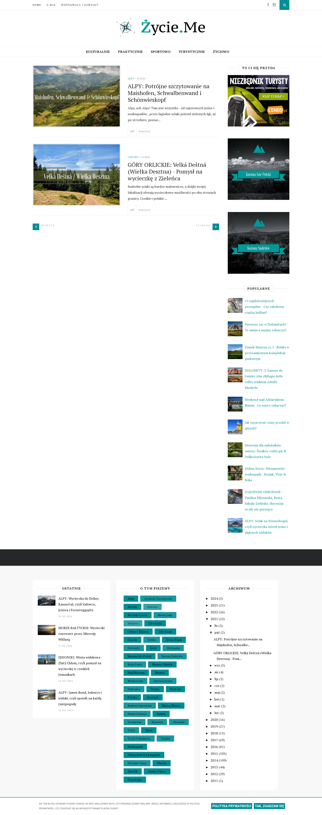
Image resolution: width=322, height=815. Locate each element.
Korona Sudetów (172, 656)
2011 (214, 780)
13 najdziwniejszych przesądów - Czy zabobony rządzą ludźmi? (264, 307)
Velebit (165, 738)
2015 (214, 753)
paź (217, 632)
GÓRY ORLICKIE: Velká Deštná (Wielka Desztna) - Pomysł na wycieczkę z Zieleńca (167, 171)
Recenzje (153, 697)
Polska (132, 697)
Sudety (161, 714)
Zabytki (133, 771)
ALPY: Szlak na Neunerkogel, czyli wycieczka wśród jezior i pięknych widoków (266, 527)
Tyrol (148, 730)
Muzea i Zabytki (162, 664)
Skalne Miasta (171, 705)
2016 (214, 746)
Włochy (162, 763)
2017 (214, 740)
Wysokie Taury (137, 763)
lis (216, 625)
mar (217, 706)
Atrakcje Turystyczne (158, 599)
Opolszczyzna (162, 681)
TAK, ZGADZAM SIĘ (269, 806)
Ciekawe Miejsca (138, 631)
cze (217, 685)
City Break (165, 631)
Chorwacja (155, 623)
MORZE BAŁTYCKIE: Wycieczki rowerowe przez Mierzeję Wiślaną (81, 634)
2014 (214, 760)
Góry (153, 648)
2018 (214, 733)
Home (37, 4)
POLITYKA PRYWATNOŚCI (231, 806)
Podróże (175, 689)
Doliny (151, 640)
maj (217, 692)
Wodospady (135, 747)
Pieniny (155, 689)
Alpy (131, 78)
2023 (214, 605)
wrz (217, 665)
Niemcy (160, 673)
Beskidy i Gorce (137, 615)
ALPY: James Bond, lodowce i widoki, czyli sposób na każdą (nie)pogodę (80, 698)
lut (217, 713)
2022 (214, 612)
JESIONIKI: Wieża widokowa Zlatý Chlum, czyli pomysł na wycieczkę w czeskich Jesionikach (79, 666)
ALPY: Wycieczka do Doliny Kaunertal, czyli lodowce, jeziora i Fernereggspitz (78, 604)
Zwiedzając (135, 779)
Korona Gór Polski (139, 656)
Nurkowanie (135, 681)
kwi (217, 699)
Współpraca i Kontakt (79, 4)
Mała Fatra (135, 664)
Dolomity (134, 648)
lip (216, 679)
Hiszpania (173, 648)
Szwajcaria (134, 722)
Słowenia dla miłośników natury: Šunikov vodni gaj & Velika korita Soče (265, 451)
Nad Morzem (136, 673)
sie (216, 672)
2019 (214, 726)
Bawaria (152, 607)
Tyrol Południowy (139, 738)
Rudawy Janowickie (140, 705)
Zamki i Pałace (157, 771)
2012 (214, 774)
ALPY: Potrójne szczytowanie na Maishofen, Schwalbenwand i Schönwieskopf (168, 92)
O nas (51, 4)
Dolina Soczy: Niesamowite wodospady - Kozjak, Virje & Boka (265, 474)
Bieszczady (165, 615)
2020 (214, 719)
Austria (132, 607)
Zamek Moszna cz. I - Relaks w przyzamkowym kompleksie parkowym (267, 353)
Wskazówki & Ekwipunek (144, 755)
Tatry (131, 730)
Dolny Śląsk (174, 640)
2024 (214, 598)
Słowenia (179, 722)
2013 (214, 767)
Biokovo (133, 623)
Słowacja (157, 722)
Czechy (133, 157)
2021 (214, 619)
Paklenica (134, 689)
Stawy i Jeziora (137, 714)
